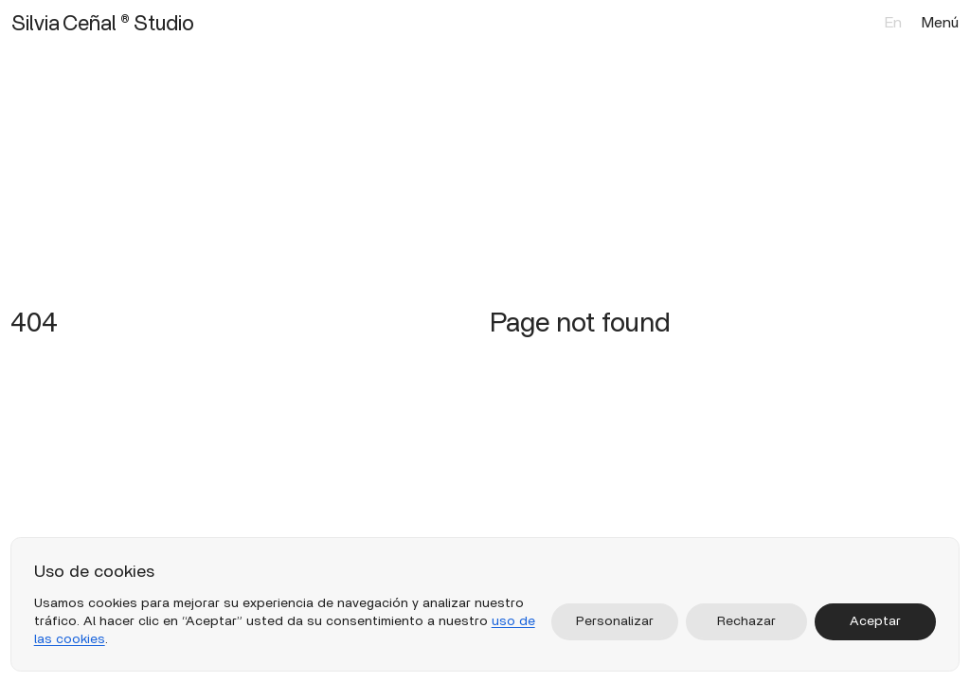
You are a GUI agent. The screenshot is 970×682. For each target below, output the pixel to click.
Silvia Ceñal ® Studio (102, 22)
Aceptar (875, 621)
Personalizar (615, 621)
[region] (485, 604)
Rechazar (746, 621)
